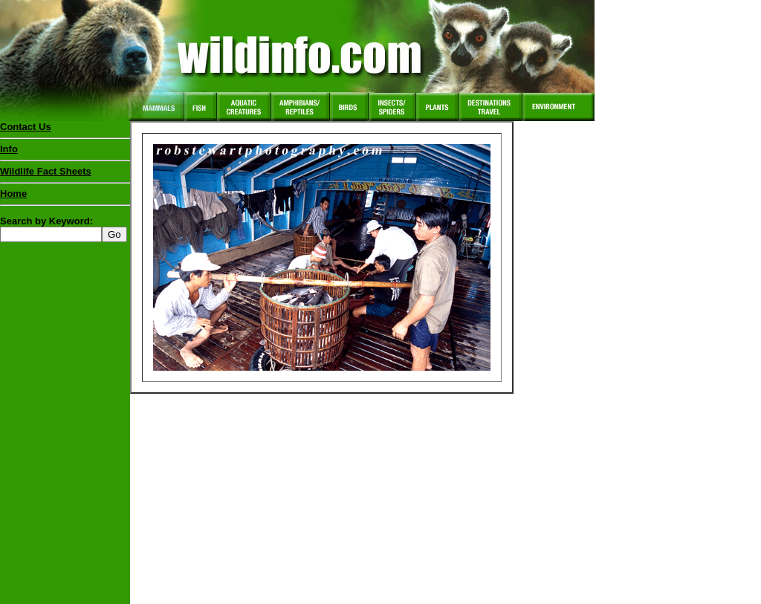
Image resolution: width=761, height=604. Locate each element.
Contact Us (25, 126)
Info (9, 149)
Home (13, 193)
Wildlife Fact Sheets (65, 175)
